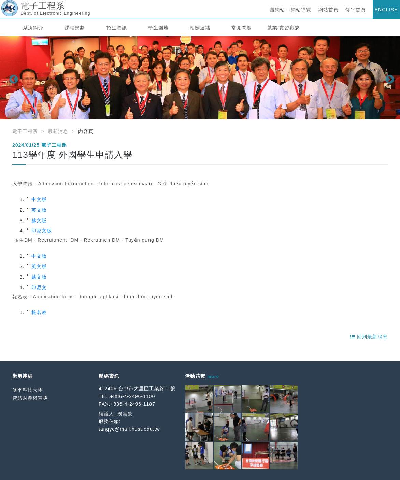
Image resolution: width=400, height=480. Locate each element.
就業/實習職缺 (283, 27)
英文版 (39, 210)
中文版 (39, 199)
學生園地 (158, 27)
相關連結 (200, 27)
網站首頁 (328, 9)
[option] (200, 77)
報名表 (39, 312)
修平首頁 (355, 9)
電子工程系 (25, 131)
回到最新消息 (369, 336)
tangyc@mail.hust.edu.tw (129, 429)
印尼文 (39, 287)
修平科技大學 (27, 390)
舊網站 (277, 9)
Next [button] (388, 77)
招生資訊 (116, 27)
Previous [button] (12, 77)
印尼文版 (41, 231)
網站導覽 (301, 9)
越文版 (39, 220)
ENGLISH (386, 9)
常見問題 (241, 27)
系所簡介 (33, 27)
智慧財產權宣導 (30, 398)
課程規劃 (75, 27)
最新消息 (58, 131)
